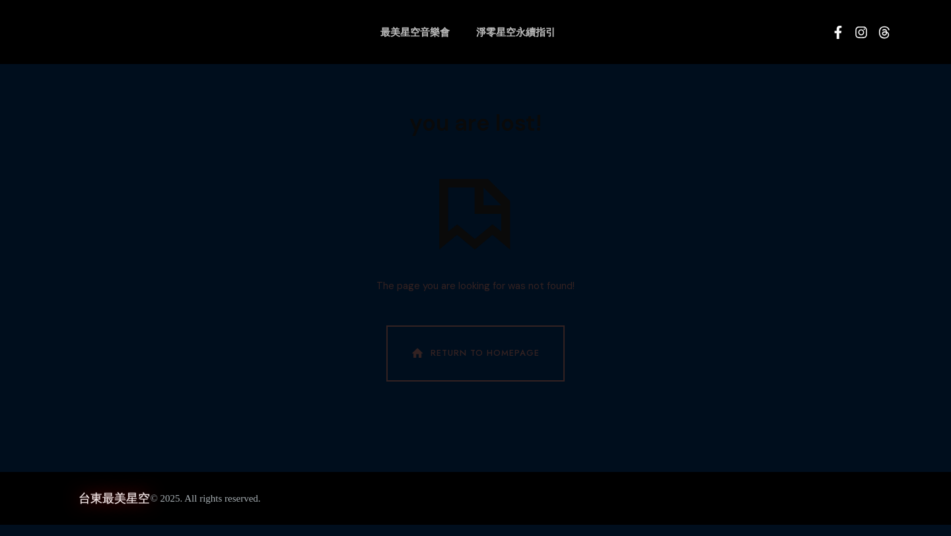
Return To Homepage (474, 365)
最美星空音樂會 (415, 32)
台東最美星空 (114, 509)
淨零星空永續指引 (515, 32)
